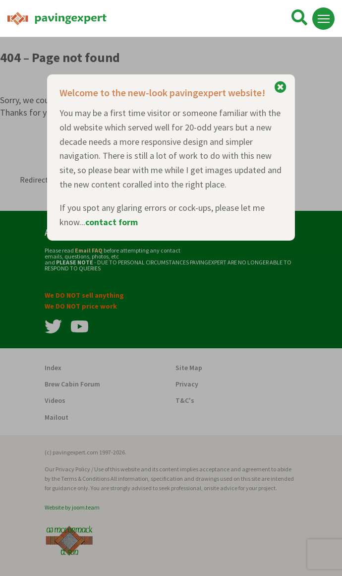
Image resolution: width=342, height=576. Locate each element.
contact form (111, 222)
